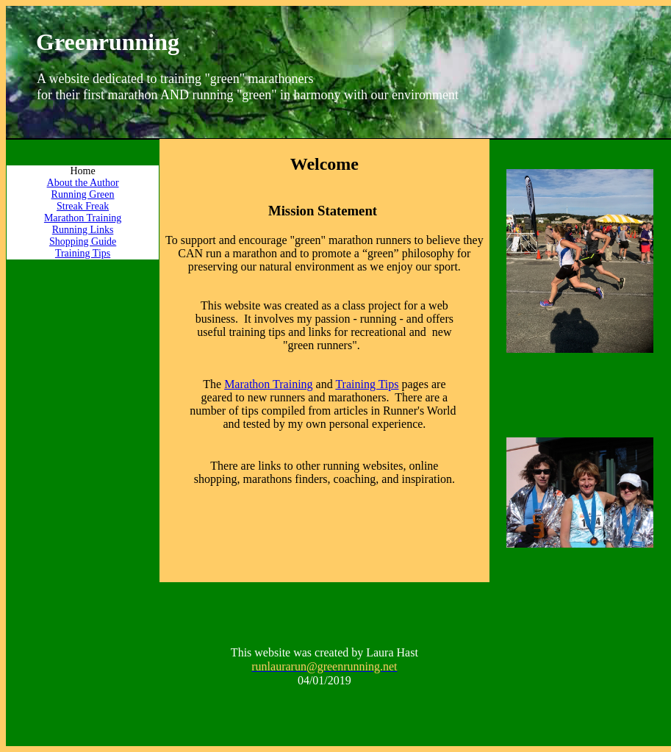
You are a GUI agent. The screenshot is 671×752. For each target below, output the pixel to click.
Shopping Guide (82, 241)
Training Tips (82, 253)
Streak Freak (83, 206)
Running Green (83, 194)
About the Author (83, 182)
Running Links (83, 229)
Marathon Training (82, 217)
